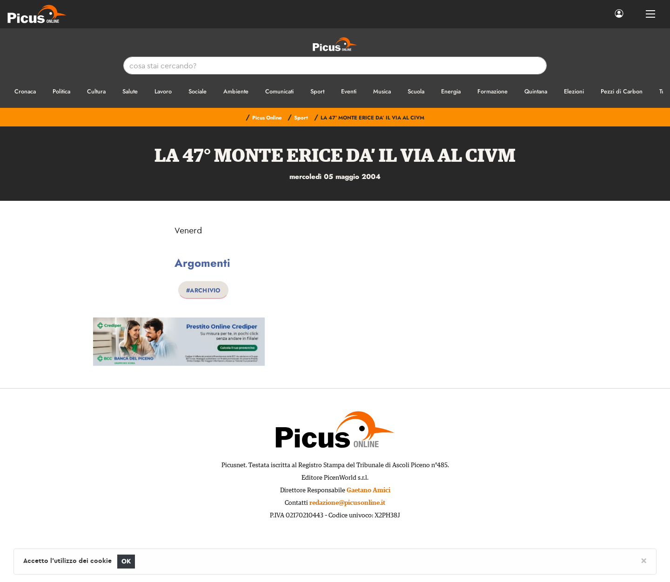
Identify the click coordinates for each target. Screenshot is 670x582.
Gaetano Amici (368, 490)
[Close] (643, 560)
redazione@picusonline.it (347, 503)
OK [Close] (126, 561)
